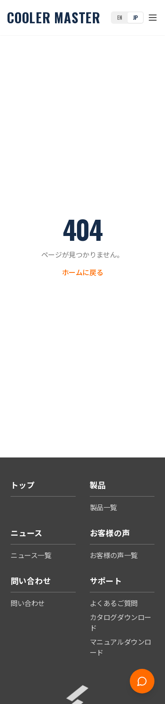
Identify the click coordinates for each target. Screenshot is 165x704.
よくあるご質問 (114, 603)
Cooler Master (53, 17)
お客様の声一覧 (114, 555)
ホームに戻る (82, 272)
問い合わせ (28, 603)
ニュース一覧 (31, 555)
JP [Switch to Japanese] (135, 17)
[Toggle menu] (152, 17)
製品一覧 (103, 507)
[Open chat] (142, 681)
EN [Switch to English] (119, 17)
